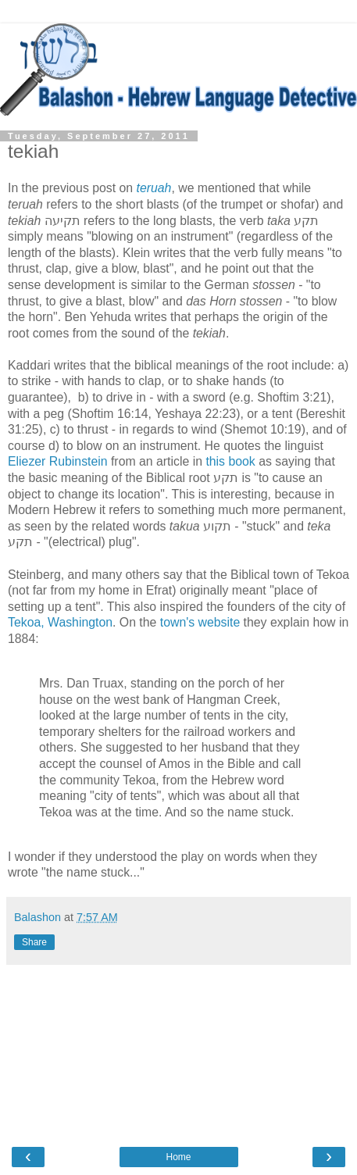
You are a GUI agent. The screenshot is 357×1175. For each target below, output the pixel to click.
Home (178, 1157)
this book (230, 461)
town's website (200, 622)
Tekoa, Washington (60, 622)
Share (34, 942)
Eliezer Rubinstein (58, 461)
